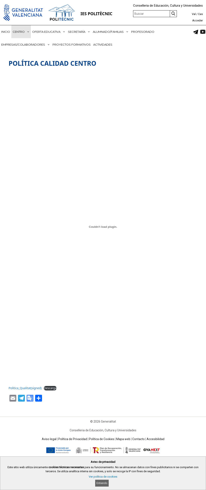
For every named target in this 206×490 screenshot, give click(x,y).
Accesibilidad (155, 439)
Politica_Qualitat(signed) (25, 388)
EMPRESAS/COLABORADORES (26, 44)
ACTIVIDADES (102, 44)
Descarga (50, 388)
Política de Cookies (101, 439)
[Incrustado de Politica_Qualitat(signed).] (103, 226)
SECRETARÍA (80, 31)
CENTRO (22, 31)
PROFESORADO (142, 31)
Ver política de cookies (103, 476)
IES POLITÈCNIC (96, 13)
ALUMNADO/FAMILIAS (111, 31)
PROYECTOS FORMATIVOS (72, 44)
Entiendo (101, 483)
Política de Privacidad (72, 439)
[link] (195, 32)
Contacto (138, 439)
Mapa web (123, 439)
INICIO (5, 31)
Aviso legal (49, 439)
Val (194, 14)
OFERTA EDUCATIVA (49, 31)
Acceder (197, 20)
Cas (200, 14)
